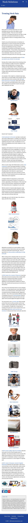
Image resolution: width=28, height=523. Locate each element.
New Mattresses (14, 426)
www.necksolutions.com (17, 521)
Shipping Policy (14, 518)
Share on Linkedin (6, 491)
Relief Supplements (14, 441)
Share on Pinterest (9, 491)
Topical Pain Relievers (14, 350)
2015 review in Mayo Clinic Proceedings (12, 450)
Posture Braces (14, 380)
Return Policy (7, 516)
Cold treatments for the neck (8, 137)
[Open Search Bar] (26, 2)
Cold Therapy (14, 124)
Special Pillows (14, 94)
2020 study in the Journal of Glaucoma (12, 275)
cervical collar (15, 301)
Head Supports (14, 335)
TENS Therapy (14, 365)
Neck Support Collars (14, 238)
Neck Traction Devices (14, 208)
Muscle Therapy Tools (14, 320)
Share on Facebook (3, 491)
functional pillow (17, 295)
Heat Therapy (14, 109)
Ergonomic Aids (14, 411)
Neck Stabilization (14, 396)
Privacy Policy (21, 516)
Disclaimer (14, 516)
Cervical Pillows (14, 223)
